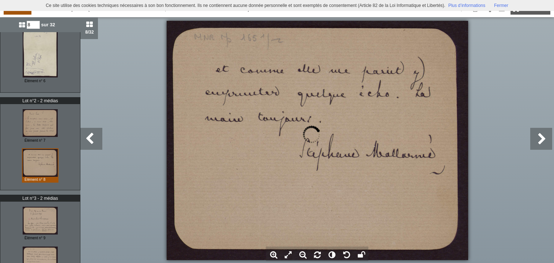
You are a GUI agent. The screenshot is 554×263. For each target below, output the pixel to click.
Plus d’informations (466, 5)
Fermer (501, 5)
